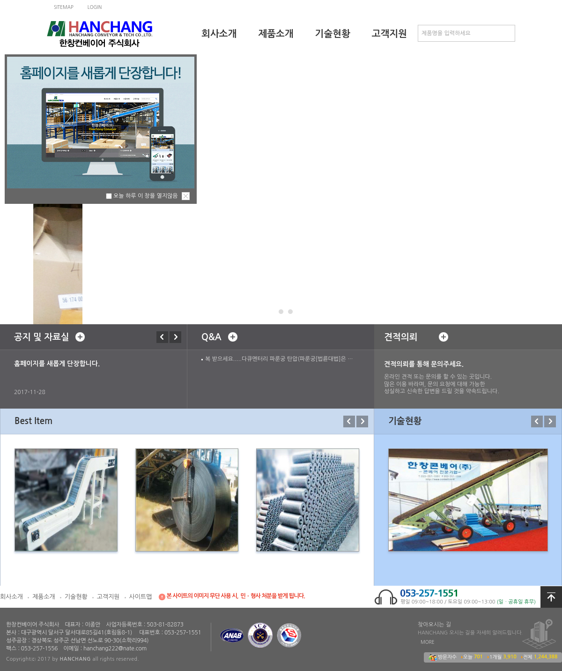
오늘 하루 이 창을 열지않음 (145, 196)
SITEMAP (64, 7)
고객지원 (389, 33)
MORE (428, 642)
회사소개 (219, 33)
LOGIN (95, 7)
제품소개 (275, 33)
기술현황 (332, 33)
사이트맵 (140, 597)
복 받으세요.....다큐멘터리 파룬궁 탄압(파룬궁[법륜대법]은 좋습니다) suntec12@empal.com (280, 359)
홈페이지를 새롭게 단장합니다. (57, 363)
